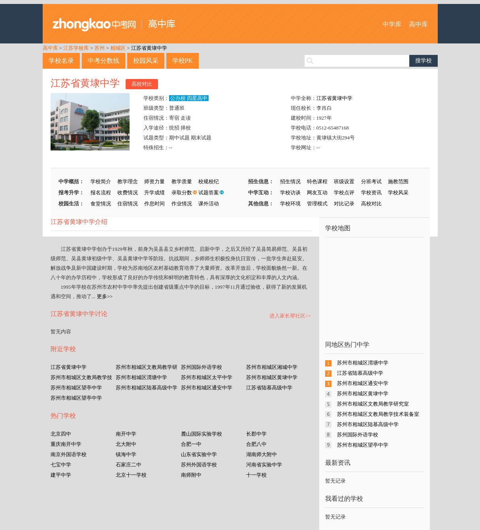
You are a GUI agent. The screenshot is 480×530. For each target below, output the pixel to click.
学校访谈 (290, 192)
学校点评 (344, 192)
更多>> (105, 296)
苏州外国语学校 (199, 465)
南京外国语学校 (69, 454)
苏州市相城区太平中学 (206, 377)
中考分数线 (103, 60)
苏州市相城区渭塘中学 (141, 377)
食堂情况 (100, 204)
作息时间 (154, 204)
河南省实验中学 (264, 465)
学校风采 (398, 192)
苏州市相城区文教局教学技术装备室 (378, 414)
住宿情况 (127, 204)
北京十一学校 (131, 475)
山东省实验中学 (199, 454)
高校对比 (142, 84)
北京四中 (61, 434)
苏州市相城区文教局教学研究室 (373, 404)
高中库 (418, 24)
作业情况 (181, 204)
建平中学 (61, 475)
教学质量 (181, 181)
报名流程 (100, 192)
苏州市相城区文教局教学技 (81, 377)
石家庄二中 (128, 465)
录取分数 (181, 192)
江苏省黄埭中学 (149, 48)
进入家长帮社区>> (290, 316)
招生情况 (290, 181)
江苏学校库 (76, 48)
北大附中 (126, 444)
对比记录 (344, 204)
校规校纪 (208, 181)
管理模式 (317, 204)
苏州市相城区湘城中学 (271, 367)
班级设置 (344, 181)
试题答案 (208, 192)
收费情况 (127, 192)
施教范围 (398, 181)
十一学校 (256, 475)
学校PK (182, 60)
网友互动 (317, 192)
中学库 (391, 24)
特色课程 (317, 181)
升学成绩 (154, 192)
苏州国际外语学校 (201, 367)
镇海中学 (126, 454)
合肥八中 (256, 444)
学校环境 (290, 204)
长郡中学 (256, 434)
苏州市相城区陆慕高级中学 (146, 388)
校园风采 (145, 60)
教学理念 (127, 181)
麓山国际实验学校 (201, 434)
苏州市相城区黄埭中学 (271, 377)
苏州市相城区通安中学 (206, 388)
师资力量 (154, 181)
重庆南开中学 (66, 444)
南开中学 (126, 434)
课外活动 (208, 204)
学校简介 (100, 181)
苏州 (99, 48)
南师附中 (191, 475)
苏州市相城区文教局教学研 (146, 367)
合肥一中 (191, 444)
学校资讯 (371, 192)
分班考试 (371, 181)
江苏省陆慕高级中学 (269, 388)
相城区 (118, 48)
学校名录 (61, 60)
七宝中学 (61, 465)
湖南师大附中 (261, 454)
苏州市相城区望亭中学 (76, 388)
